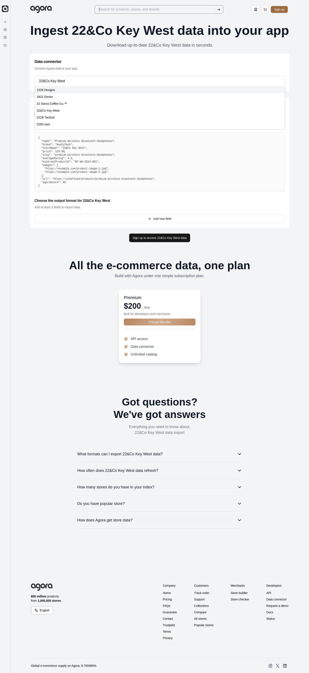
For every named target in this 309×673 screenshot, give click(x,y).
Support (199, 599)
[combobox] (159, 81)
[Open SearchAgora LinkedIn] (285, 666)
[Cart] (266, 9)
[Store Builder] (256, 9)
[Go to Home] (43, 9)
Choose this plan (159, 322)
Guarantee (170, 612)
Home (167, 593)
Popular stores (204, 625)
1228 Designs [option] (46, 90)
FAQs (166, 606)
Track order (201, 593)
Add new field (159, 218)
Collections (201, 606)
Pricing (167, 599)
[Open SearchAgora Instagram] (270, 666)
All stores (200, 618)
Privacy (168, 638)
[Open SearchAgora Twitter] (277, 666)
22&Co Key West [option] (48, 110)
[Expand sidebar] (5, 8)
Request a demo (277, 606)
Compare (200, 612)
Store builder (239, 593)
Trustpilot (169, 625)
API (268, 593)
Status (270, 618)
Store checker (240, 599)
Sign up (280, 9)
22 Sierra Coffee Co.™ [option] (52, 103)
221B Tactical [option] (46, 117)
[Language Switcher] (42, 610)
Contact (168, 618)
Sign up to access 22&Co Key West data (160, 238)
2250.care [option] (43, 124)
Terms (167, 631)
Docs (269, 612)
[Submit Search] (219, 9)
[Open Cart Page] (266, 9)
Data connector (276, 599)
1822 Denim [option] (45, 97)
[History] (5, 45)
